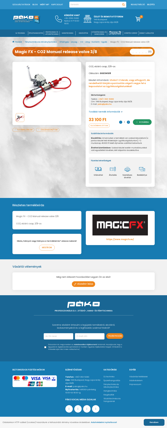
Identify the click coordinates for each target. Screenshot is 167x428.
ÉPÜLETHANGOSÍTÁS (36, 33)
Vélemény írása (83, 284)
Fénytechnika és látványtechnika (41, 42)
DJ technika (109, 376)
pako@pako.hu (105, 104)
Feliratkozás (115, 336)
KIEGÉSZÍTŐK (83, 33)
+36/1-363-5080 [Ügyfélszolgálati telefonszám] (82, 377)
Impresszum (135, 384)
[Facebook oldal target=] (69, 409)
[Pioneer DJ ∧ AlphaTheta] (115, 33)
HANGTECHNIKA (67, 33)
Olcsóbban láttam (99, 125)
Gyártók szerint (130, 33)
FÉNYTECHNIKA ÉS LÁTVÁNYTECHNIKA (52, 33)
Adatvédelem (136, 380)
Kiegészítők (109, 394)
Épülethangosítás (112, 380)
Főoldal (17, 42)
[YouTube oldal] (78, 409)
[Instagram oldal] (87, 409)
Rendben (154, 422)
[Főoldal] (26, 22)
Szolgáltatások (21, 4)
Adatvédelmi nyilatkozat (104, 422)
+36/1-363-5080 (106, 99)
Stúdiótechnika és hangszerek (112, 399)
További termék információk (106, 111)
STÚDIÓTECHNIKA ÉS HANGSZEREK (99, 33)
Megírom (47, 247)
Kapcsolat (57, 4)
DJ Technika (20, 33)
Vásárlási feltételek (138, 376)
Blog (35, 4)
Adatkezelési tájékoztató (85, 344)
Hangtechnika (110, 391)
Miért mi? (44, 4)
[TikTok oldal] (95, 409)
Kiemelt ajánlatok (146, 33)
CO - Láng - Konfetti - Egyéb (94, 42)
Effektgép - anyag (69, 42)
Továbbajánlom (23, 130)
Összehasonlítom (47, 130)
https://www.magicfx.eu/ (120, 239)
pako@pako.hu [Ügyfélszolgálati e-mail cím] (80, 386)
